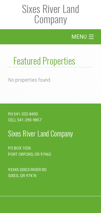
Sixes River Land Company (50, 13)
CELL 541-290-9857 (24, 120)
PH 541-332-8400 (23, 114)
